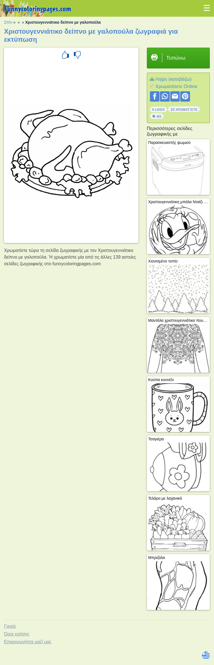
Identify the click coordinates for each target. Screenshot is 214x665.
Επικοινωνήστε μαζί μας (27, 641)
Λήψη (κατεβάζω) (173, 79)
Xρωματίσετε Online (176, 86)
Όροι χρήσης (16, 634)
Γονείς (10, 626)
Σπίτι (8, 22)
